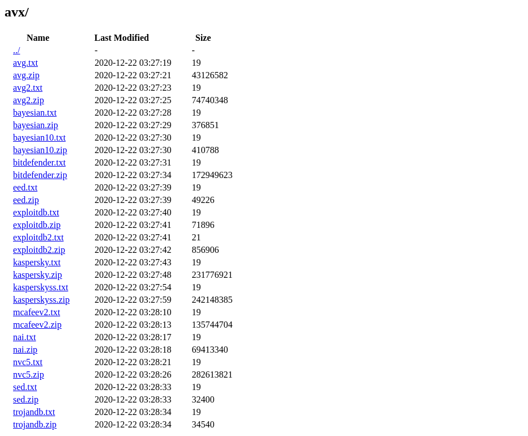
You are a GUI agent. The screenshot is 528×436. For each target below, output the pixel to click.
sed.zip (26, 399)
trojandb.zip (35, 424)
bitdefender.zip (40, 175)
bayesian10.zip (40, 150)
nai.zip (25, 349)
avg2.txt (27, 87)
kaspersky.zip (37, 275)
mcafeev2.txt (36, 312)
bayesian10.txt (39, 137)
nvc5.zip (28, 374)
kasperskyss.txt (40, 287)
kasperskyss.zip (41, 299)
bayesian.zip (35, 125)
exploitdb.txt (36, 212)
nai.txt (24, 337)
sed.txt (25, 387)
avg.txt (25, 62)
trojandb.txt (34, 412)
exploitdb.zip (37, 225)
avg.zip (26, 75)
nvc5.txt (27, 362)
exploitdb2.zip (39, 250)
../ (16, 50)
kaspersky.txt (37, 262)
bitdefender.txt (39, 162)
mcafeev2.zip (37, 324)
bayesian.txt (35, 112)
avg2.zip (28, 100)
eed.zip (26, 200)
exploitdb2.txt (38, 237)
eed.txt (25, 187)
